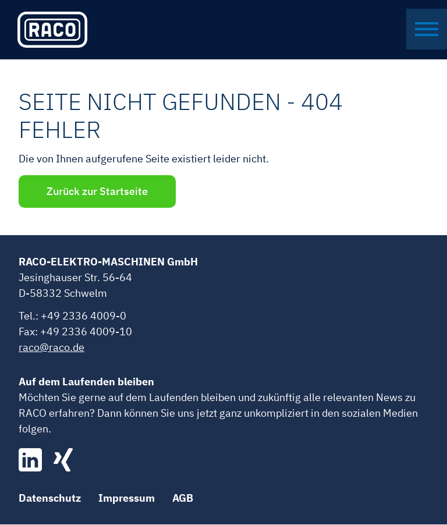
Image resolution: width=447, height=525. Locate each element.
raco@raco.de (51, 347)
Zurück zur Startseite (98, 191)
